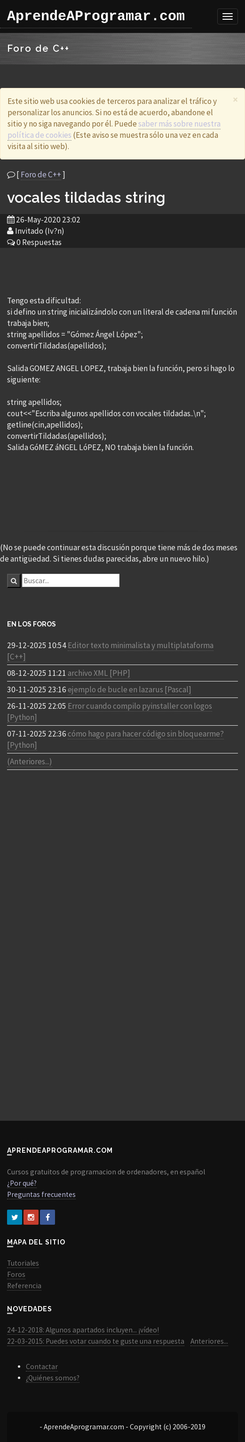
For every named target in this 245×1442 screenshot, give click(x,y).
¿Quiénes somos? (52, 1377)
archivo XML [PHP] (99, 673)
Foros (16, 1274)
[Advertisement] (122, 271)
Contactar (42, 1366)
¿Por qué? (22, 1183)
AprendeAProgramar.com (96, 16)
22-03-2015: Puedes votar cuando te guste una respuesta (95, 1341)
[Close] (235, 99)
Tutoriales (23, 1263)
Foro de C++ (41, 174)
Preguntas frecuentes (41, 1194)
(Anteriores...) (29, 761)
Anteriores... (209, 1341)
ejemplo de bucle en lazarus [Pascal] (129, 689)
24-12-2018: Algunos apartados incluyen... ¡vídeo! (83, 1329)
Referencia (24, 1285)
